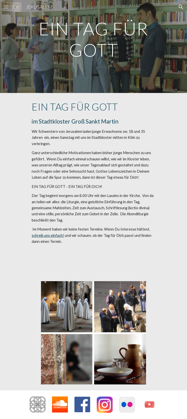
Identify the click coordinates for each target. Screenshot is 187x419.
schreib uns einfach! (48, 235)
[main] (93, 46)
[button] (6, 7)
